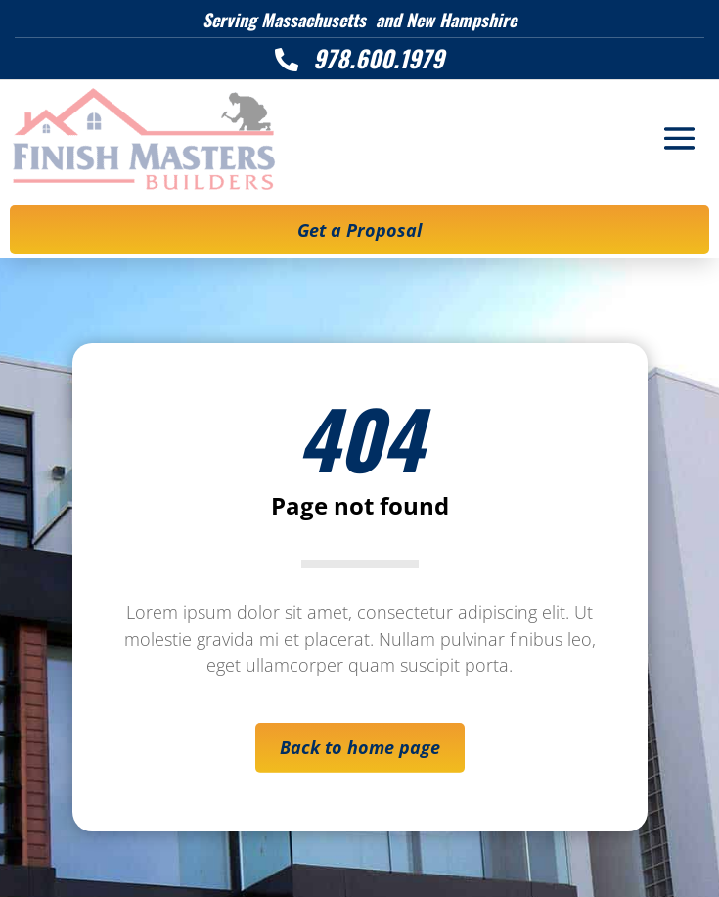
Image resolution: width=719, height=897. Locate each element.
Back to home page (360, 747)
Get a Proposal (359, 230)
